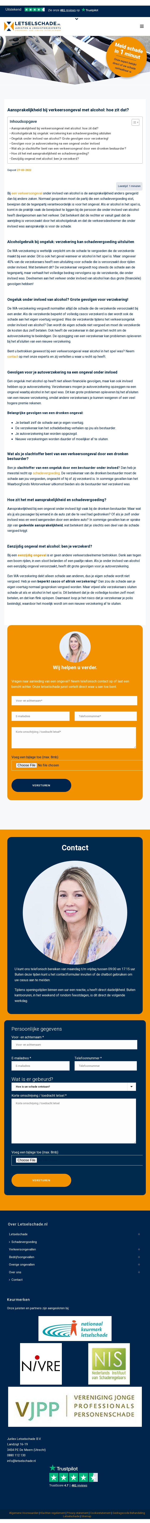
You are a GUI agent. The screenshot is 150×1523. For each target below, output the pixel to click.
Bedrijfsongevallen (21, 1257)
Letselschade (18, 1234)
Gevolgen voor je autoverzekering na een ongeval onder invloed (55, 143)
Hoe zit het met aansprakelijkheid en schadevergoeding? (50, 153)
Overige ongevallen (22, 1264)
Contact (16, 1279)
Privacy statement (77, 1513)
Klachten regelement (52, 1513)
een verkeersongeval (26, 193)
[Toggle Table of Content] (133, 122)
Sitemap (86, 1516)
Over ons (15, 1272)
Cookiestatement (100, 1513)
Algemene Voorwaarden (23, 1513)
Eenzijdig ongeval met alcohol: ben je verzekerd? (45, 159)
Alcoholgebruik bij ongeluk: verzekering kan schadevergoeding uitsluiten (61, 133)
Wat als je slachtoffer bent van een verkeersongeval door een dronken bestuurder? (68, 148)
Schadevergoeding (23, 1242)
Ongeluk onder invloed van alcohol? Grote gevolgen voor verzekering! (59, 138)
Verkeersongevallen (22, 1249)
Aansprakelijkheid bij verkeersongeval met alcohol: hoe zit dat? (54, 128)
